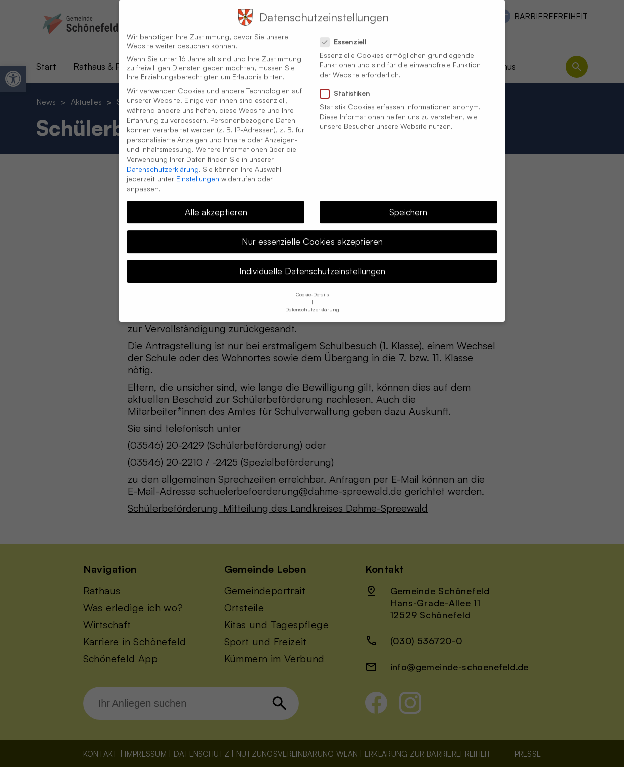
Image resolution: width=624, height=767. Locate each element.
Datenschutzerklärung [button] (312, 298)
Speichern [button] (408, 201)
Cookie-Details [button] (312, 283)
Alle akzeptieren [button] (216, 201)
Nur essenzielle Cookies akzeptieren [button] (312, 230)
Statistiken (349, 82)
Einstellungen (197, 168)
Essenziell (347, 31)
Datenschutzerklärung (163, 158)
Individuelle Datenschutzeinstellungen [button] (312, 260)
